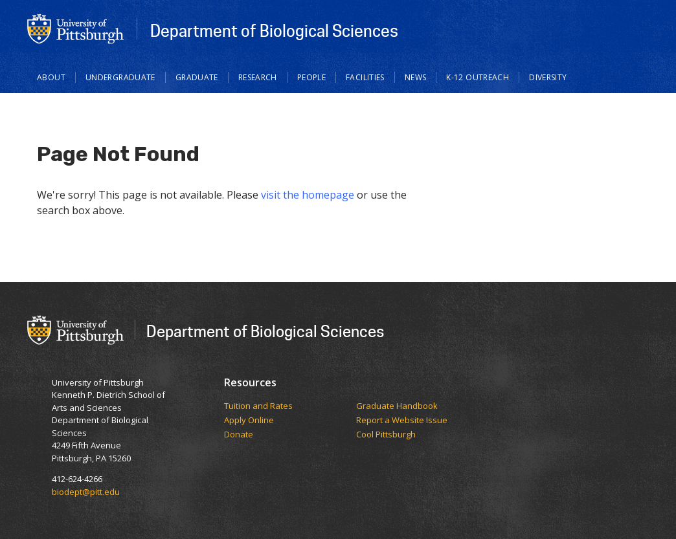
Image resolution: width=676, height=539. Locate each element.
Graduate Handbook (397, 406)
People (311, 77)
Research (257, 77)
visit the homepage (307, 195)
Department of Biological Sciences (274, 30)
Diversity (548, 77)
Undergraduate (120, 77)
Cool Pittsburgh (386, 435)
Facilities (365, 77)
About (51, 77)
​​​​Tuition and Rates (258, 406)
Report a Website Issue (401, 420)
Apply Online (249, 420)
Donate (238, 435)
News (416, 77)
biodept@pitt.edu (86, 492)
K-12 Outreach (477, 77)
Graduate (196, 77)
